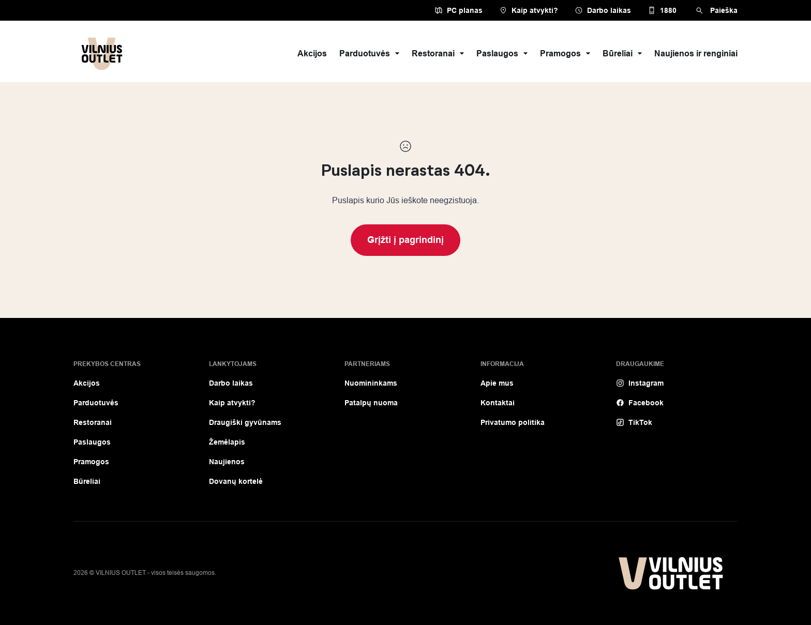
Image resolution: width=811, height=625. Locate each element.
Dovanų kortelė (236, 481)
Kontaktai (497, 403)
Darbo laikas (603, 10)
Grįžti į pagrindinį (405, 240)
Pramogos (565, 53)
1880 (662, 10)
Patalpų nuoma (371, 403)
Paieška (715, 10)
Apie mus (497, 383)
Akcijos (312, 53)
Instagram (640, 383)
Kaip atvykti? (528, 10)
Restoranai (438, 53)
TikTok (634, 422)
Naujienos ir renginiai (696, 53)
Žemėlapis (227, 442)
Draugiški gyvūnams (245, 422)
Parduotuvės (369, 53)
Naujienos (227, 462)
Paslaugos (502, 53)
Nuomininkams (370, 383)
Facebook (640, 403)
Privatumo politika (512, 422)
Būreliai (622, 53)
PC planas (458, 10)
